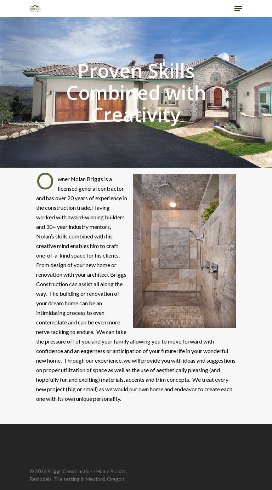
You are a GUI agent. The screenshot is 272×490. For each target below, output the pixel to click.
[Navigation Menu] (238, 8)
